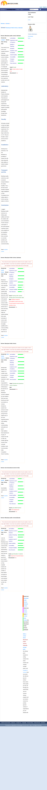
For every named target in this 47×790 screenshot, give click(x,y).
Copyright (24, 722)
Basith (2, 480)
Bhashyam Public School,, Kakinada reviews (26, 602)
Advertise (43, 722)
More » (22, 9)
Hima (2, 530)
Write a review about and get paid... (25, 641)
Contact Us (18, 722)
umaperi (3, 39)
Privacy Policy (30, 722)
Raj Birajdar (30, 36)
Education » (3, 9)
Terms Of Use (37, 722)
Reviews (3, 23)
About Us (13, 722)
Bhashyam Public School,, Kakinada (14, 27)
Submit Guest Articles (5, 722)
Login (41, 7)
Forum (18, 9)
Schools (7, 23)
